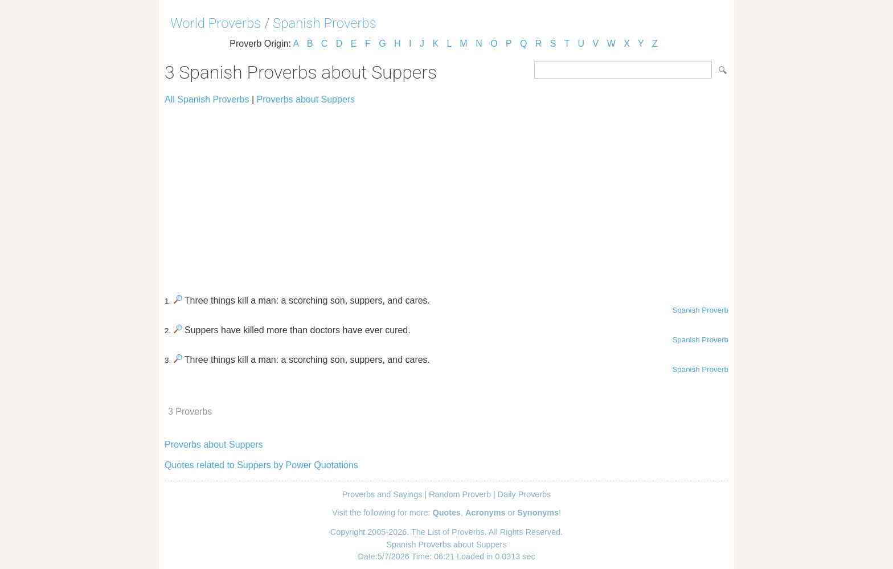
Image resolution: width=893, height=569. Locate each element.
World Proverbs (215, 23)
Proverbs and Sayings (382, 494)
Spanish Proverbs (324, 23)
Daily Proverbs (524, 494)
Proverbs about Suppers (306, 99)
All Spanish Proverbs (207, 99)
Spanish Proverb (700, 310)
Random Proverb (460, 494)
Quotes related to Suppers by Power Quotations (261, 465)
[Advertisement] (446, 195)
